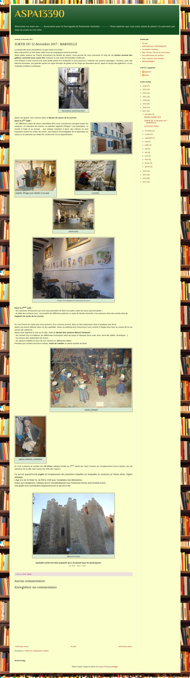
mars (147, 159)
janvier (147, 167)
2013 (145, 182)
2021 (145, 97)
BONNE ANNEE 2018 (152, 117)
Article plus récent (21, 646)
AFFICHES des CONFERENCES (154, 46)
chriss (147, 75)
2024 (145, 86)
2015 (145, 175)
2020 (145, 100)
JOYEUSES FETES (151, 126)
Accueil (73, 646)
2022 (145, 93)
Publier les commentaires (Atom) (36, 651)
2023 (145, 89)
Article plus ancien (125, 646)
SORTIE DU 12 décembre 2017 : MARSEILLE (156, 122)
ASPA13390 (40, 13)
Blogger (115, 667)
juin (146, 149)
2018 (145, 107)
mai (146, 152)
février (147, 163)
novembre (148, 131)
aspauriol (148, 72)
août (146, 141)
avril (146, 156)
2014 (145, 178)
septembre (149, 138)
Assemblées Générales (150, 49)
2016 (145, 171)
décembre (148, 114)
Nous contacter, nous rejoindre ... (154, 58)
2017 (145, 111)
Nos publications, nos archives (153, 55)
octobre (147, 134)
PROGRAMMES (148, 61)
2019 (145, 104)
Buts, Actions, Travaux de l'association (156, 52)
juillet (147, 145)
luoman (100, 667)
